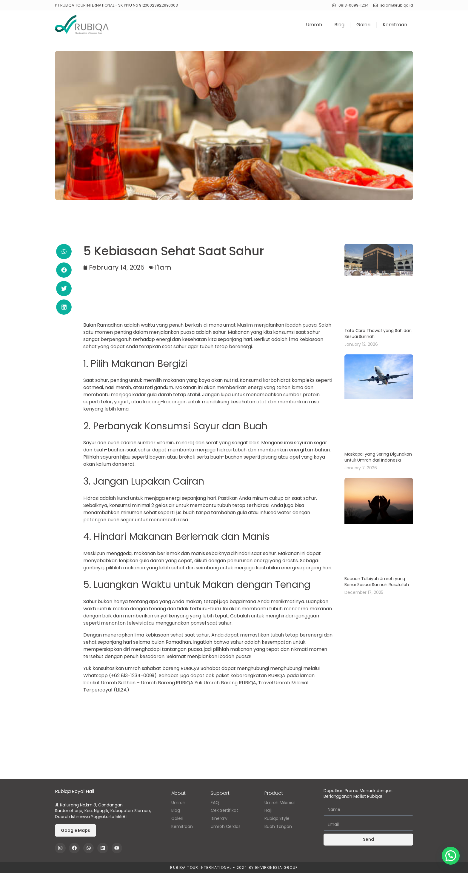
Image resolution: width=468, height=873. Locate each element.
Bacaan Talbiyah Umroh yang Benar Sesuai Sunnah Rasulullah (376, 582)
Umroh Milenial (279, 803)
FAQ (215, 803)
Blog (339, 24)
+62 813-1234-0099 (132, 675)
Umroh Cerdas (226, 826)
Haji (268, 810)
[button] (64, 251)
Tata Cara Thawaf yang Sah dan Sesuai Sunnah (378, 333)
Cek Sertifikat (224, 810)
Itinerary (219, 818)
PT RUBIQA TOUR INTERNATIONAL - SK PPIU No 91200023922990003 (116, 5)
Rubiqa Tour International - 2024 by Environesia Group (234, 867)
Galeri (363, 24)
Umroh (314, 24)
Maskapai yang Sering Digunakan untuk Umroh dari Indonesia (378, 457)
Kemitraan (395, 24)
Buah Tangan (278, 826)
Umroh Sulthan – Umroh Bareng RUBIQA (147, 682)
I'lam (163, 267)
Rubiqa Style (277, 818)
